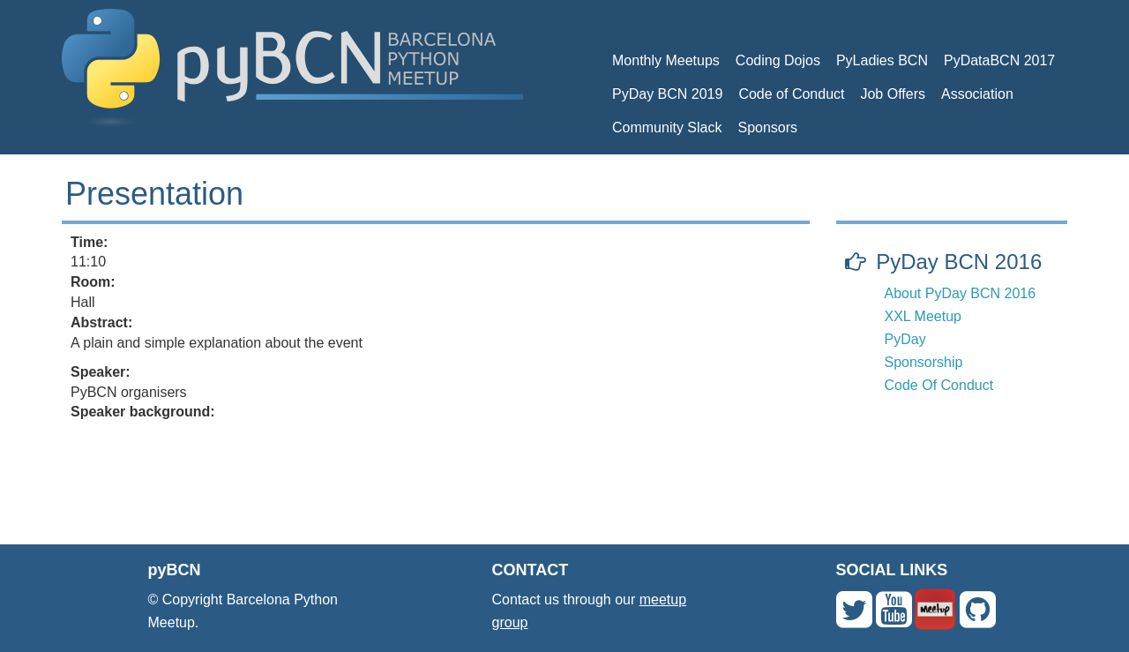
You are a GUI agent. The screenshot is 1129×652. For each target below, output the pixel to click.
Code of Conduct (791, 93)
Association (977, 93)
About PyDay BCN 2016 (960, 293)
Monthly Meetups (666, 60)
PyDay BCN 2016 (959, 262)
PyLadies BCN (882, 60)
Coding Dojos (778, 60)
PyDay (905, 339)
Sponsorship (924, 362)
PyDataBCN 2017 (999, 60)
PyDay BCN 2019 (667, 93)
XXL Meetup (923, 316)
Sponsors (767, 127)
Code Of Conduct (939, 385)
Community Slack (667, 127)
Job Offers (892, 93)
